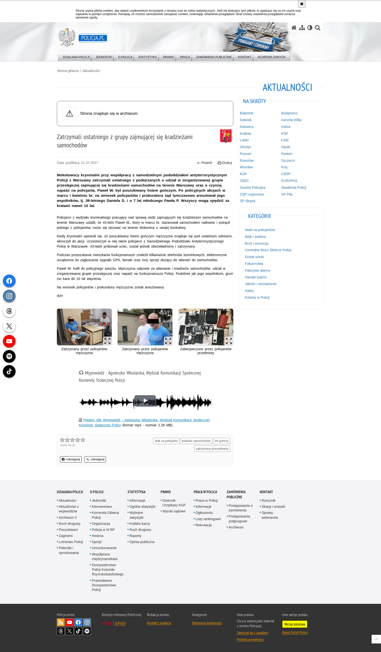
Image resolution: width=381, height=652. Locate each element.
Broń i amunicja (256, 243)
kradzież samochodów (196, 441)
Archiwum (236, 527)
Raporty (135, 536)
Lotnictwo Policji (71, 542)
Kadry (249, 291)
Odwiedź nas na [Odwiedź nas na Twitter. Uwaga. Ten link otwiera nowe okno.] (69, 631)
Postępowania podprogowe (239, 518)
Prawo (166, 491)
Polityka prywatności (250, 639)
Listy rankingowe (208, 519)
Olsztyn (245, 147)
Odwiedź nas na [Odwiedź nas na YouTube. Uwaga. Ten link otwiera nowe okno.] (69, 622)
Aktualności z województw (69, 509)
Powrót (204, 163)
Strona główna (68, 71)
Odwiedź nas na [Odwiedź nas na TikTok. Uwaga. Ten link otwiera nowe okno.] (78, 631)
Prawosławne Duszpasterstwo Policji (104, 585)
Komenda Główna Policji (105, 515)
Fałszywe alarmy (257, 270)
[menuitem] (76, 56)
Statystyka (137, 491)
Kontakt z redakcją (159, 622)
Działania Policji (70, 491)
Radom (286, 154)
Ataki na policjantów (260, 230)
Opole (285, 147)
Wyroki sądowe (174, 511)
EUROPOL (289, 181)
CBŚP (286, 174)
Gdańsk (245, 120)
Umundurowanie (104, 548)
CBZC (244, 181)
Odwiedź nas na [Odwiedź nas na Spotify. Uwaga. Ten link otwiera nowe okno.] (87, 631)
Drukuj (224, 163)
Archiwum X (68, 517)
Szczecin (288, 160)
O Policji (97, 491)
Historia (97, 536)
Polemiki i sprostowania (69, 550)
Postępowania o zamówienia (241, 508)
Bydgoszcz (289, 113)
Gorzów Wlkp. (292, 120)
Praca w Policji (205, 491)
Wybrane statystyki (137, 515)
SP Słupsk (247, 201)
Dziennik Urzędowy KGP (174, 503)
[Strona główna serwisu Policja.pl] (294, 28)
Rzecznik (269, 500)
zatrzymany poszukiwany (212, 448)
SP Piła (287, 194)
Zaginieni (66, 536)
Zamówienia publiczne (236, 494)
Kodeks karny (140, 524)
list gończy (221, 441)
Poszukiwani (68, 530)
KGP (243, 174)
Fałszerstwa (254, 264)
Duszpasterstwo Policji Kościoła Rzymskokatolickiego (108, 569)
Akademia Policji (293, 187)
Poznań (245, 154)
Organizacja (101, 524)
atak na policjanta (166, 441)
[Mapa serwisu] (302, 28)
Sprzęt (97, 542)
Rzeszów (247, 160)
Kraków (245, 133)
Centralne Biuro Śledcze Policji (268, 250)
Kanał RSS (61, 622)
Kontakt (266, 491)
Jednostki (99, 500)
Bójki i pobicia (255, 237)
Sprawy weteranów (270, 515)
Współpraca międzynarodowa (105, 556)
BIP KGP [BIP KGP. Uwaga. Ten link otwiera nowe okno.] (120, 623)
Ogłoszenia (204, 513)
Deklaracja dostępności (207, 622)
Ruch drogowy (70, 524)
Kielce (286, 127)
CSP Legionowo (252, 194)
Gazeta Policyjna (252, 187)
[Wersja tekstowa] (309, 28)
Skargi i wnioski (273, 507)
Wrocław (246, 167)
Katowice (247, 127)
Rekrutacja (204, 525)
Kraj (284, 167)
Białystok (246, 113)
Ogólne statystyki (143, 507)
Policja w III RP (103, 530)
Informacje (137, 500)
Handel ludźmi (256, 277)
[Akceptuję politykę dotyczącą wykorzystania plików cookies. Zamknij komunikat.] (301, 4)
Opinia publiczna (142, 542)
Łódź (285, 140)
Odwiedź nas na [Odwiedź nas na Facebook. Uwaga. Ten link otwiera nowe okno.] (78, 622)
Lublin (244, 140)
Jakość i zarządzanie (261, 284)
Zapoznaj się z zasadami (252, 632)
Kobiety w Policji (257, 297)
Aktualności (91, 71)
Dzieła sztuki (254, 257)
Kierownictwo (102, 507)
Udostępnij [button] (71, 459)
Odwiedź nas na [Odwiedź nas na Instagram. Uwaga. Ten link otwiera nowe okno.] (87, 622)
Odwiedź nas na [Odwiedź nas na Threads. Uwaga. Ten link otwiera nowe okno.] (61, 631)
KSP (284, 133)
